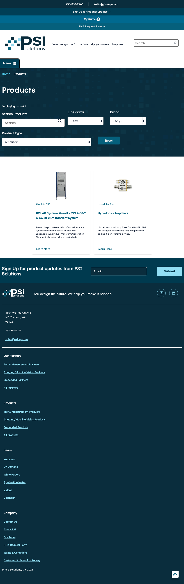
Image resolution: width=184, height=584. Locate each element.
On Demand (11, 466)
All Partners (11, 387)
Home (6, 74)
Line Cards (76, 112)
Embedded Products (16, 427)
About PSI (10, 529)
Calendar (9, 497)
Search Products (14, 114)
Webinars (9, 459)
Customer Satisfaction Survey (22, 560)
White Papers (12, 474)
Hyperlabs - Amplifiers (113, 213)
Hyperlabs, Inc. (106, 204)
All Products (11, 435)
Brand (114, 112)
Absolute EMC (43, 204)
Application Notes (15, 482)
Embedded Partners (16, 380)
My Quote (92, 19)
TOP (175, 575)
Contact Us (10, 521)
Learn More (43, 249)
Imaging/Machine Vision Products (24, 419)
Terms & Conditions (15, 552)
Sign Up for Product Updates (90, 11)
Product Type (12, 133)
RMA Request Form (90, 26)
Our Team (9, 537)
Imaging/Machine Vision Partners (24, 372)
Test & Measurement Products (22, 411)
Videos (8, 490)
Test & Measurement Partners (21, 364)
